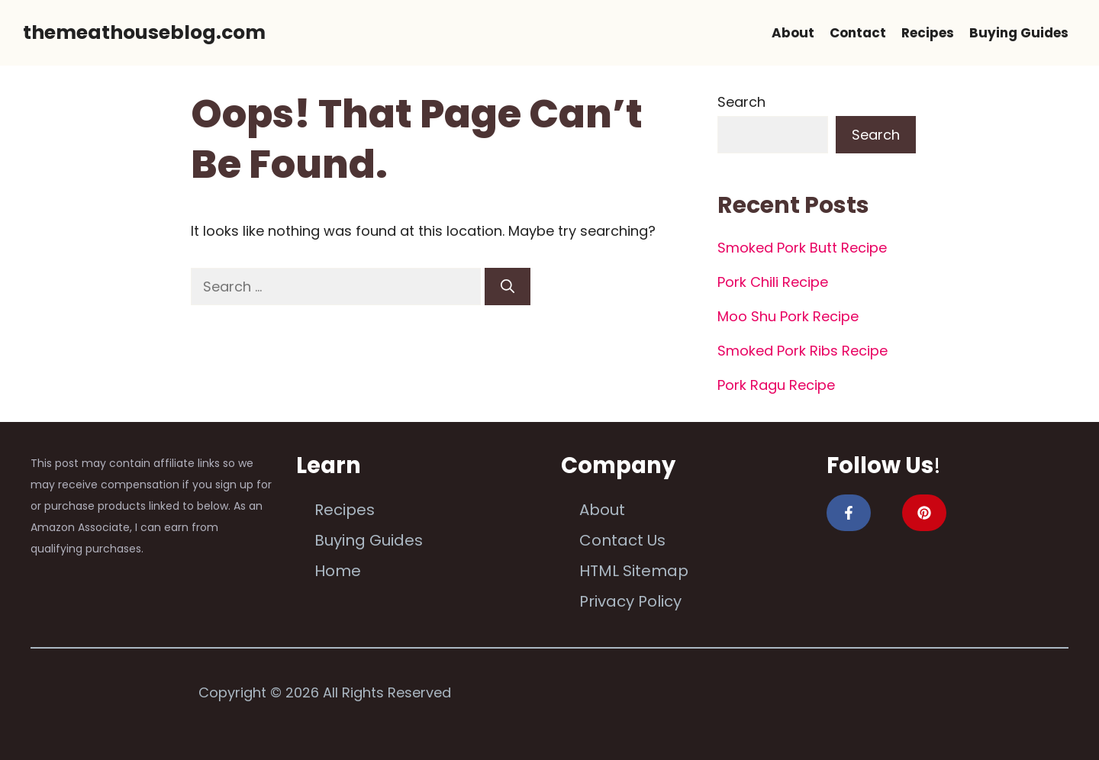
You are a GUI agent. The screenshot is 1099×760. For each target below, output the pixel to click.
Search (741, 101)
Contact (858, 33)
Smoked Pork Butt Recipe (802, 247)
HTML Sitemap (633, 570)
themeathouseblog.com (144, 32)
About (793, 33)
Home (337, 570)
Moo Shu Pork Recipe (788, 316)
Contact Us (622, 540)
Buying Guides (1018, 33)
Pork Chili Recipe (772, 281)
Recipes (927, 33)
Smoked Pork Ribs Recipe (802, 350)
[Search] (507, 286)
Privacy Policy (630, 601)
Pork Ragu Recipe (776, 384)
